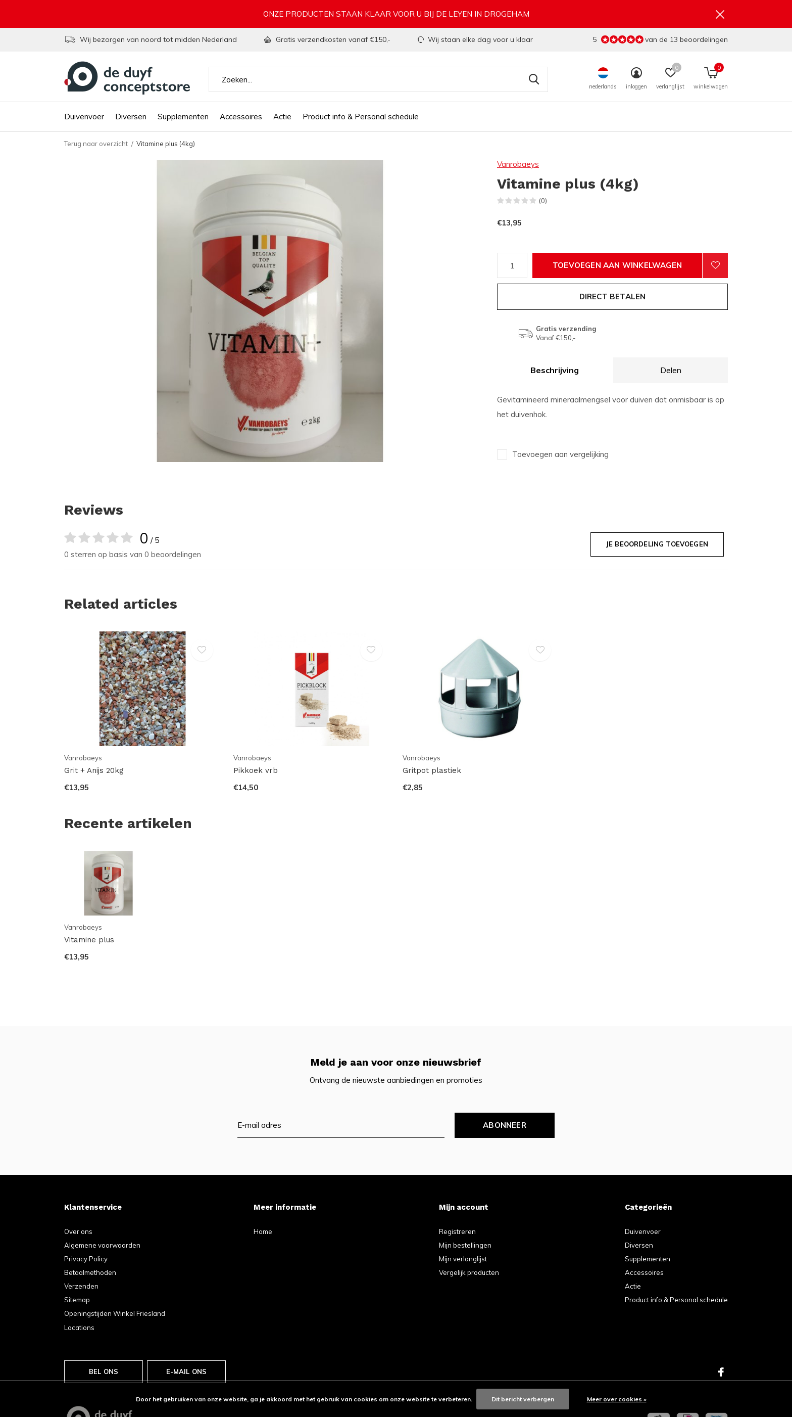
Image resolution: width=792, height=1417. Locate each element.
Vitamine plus (89, 939)
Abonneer (504, 1125)
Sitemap (77, 1300)
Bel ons (103, 1371)
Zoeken (534, 79)
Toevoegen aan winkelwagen (617, 265)
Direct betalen (612, 296)
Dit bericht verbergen (522, 1399)
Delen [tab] (670, 370)
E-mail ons (186, 1371)
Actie (282, 116)
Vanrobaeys (518, 164)
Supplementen (183, 116)
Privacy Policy (86, 1259)
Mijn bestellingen (465, 1245)
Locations (79, 1327)
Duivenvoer (84, 116)
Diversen (130, 116)
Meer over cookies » (617, 1399)
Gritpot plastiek (432, 770)
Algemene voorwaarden (102, 1245)
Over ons (78, 1231)
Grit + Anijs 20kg (94, 770)
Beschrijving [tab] (554, 370)
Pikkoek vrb (255, 770)
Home (263, 1231)
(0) (543, 201)
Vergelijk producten (469, 1272)
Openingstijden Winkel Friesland (114, 1313)
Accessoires (241, 116)
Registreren (457, 1231)
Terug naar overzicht (96, 144)
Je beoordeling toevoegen (657, 544)
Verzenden (81, 1286)
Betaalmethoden (90, 1272)
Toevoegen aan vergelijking (560, 454)
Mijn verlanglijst (463, 1259)
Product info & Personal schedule (361, 116)
